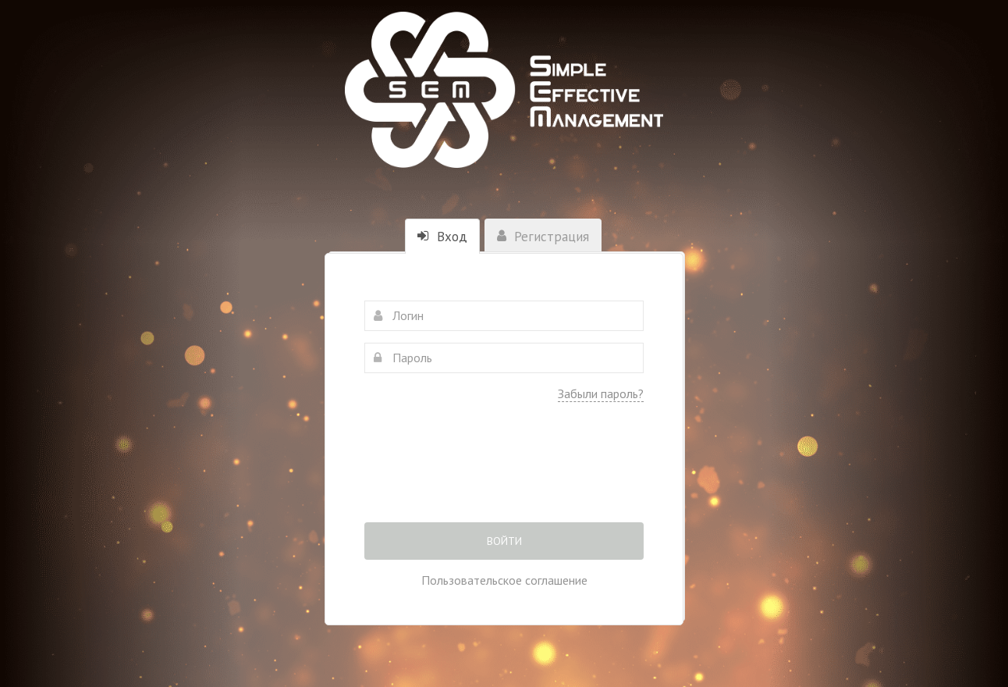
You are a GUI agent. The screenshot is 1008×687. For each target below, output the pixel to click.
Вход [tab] (442, 236)
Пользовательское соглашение (504, 580)
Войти (504, 541)
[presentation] (504, 473)
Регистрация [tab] (543, 236)
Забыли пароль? (601, 393)
